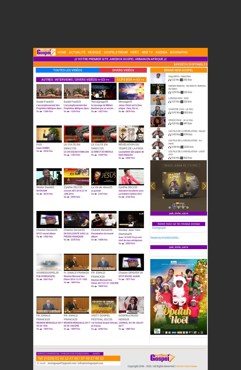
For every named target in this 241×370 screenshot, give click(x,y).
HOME (62, 52)
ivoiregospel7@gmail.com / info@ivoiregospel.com (75, 363)
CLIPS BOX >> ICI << (130, 79)
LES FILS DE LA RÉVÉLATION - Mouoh (186, 131)
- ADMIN (95, 354)
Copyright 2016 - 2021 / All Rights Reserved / (152, 366)
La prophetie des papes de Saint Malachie (131, 155)
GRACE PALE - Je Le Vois (180, 120)
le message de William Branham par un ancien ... (103, 108)
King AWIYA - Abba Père (179, 76)
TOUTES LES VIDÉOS (67, 70)
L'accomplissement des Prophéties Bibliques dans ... (50, 108)
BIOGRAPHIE (179, 52)
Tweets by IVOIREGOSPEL (164, 237)
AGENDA (161, 52)
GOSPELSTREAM (116, 52)
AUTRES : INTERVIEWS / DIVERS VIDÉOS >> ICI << (75, 79)
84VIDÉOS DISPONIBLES (190, 64)
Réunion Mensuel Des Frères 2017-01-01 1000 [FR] (104, 283)
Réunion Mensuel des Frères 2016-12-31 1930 (75, 279)
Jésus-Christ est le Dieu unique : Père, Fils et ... (130, 108)
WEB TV (147, 52)
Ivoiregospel (159, 227)
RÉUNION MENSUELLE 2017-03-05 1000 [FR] (77, 326)
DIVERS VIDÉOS (123, 70)
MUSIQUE (94, 52)
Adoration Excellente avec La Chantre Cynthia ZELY (131, 194)
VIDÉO (134, 52)
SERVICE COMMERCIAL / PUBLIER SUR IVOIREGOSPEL (63, 354)
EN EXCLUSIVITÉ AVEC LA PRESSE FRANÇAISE (76, 236)
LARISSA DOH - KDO (178, 98)
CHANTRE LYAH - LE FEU (180, 109)
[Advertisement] (120, 24)
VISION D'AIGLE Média (186, 366)
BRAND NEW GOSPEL (178, 70)
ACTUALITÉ (77, 52)
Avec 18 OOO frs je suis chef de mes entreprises (130, 240)
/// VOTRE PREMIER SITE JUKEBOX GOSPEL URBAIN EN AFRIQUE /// (120, 59)
